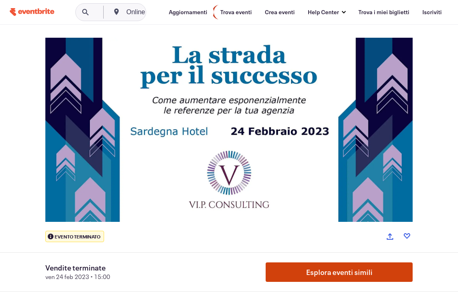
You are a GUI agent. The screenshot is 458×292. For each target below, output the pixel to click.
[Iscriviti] (432, 12)
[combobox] (166, 12)
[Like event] (407, 236)
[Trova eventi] (236, 12)
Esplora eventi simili (339, 272)
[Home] (32, 12)
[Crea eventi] (279, 12)
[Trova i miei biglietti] (384, 12)
